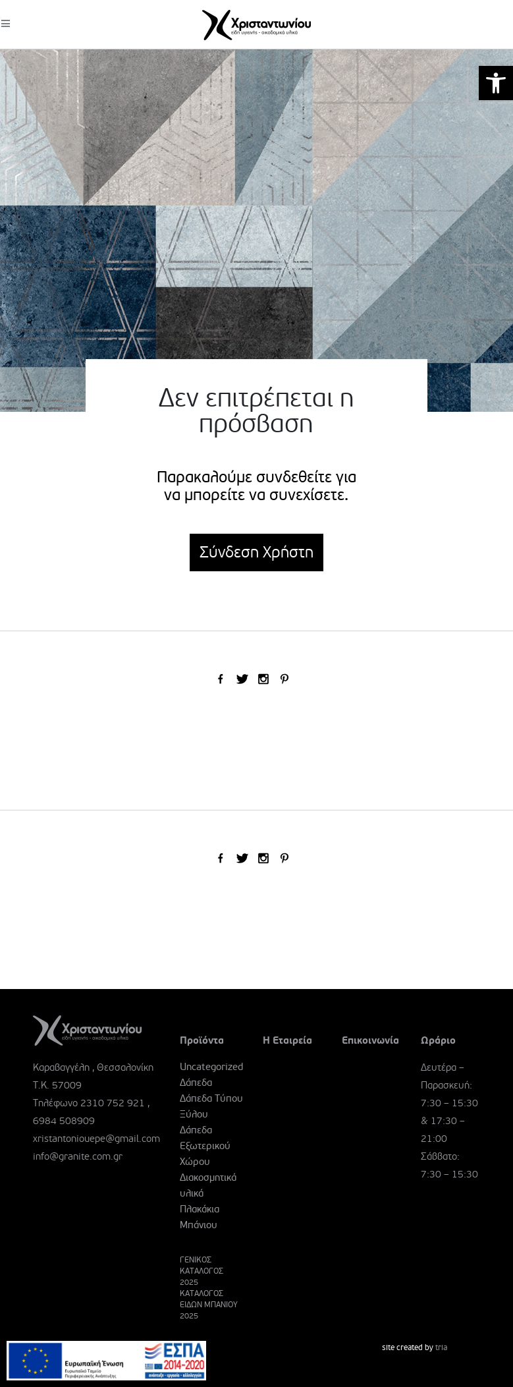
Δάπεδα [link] (196, 1083)
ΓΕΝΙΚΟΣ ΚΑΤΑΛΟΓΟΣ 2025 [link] (201, 1271)
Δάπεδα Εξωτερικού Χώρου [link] (205, 1146)
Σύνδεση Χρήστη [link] (256, 552)
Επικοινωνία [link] (370, 1040)
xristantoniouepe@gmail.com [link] (96, 1139)
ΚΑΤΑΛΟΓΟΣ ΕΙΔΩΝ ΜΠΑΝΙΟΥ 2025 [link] (209, 1305)
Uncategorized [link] (211, 1067)
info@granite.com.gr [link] (77, 1156)
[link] (496, 83)
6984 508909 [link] (64, 1121)
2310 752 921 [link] (112, 1103)
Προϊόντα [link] (202, 1040)
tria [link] (441, 1348)
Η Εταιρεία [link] (287, 1040)
